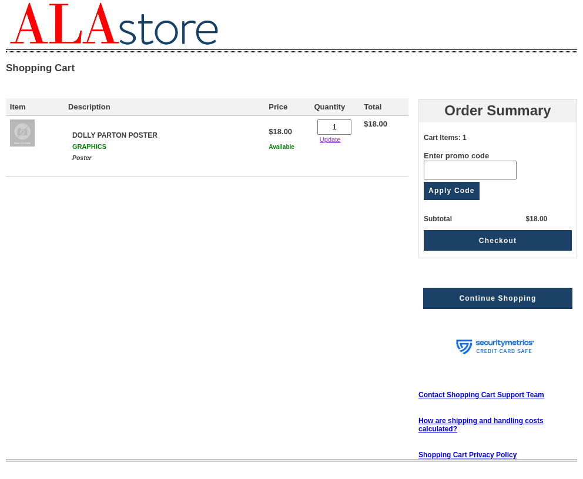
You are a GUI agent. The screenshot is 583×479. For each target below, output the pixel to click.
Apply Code (451, 191)
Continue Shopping (497, 298)
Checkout (498, 241)
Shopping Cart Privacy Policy (467, 455)
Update (330, 139)
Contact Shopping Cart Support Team (481, 395)
